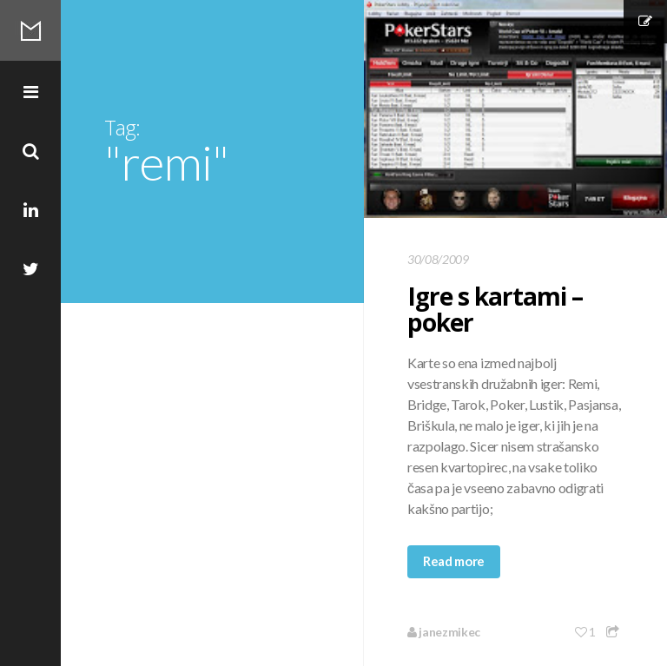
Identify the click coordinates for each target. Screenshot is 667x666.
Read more (454, 561)
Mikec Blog (30, 30)
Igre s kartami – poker (495, 309)
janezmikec (443, 631)
